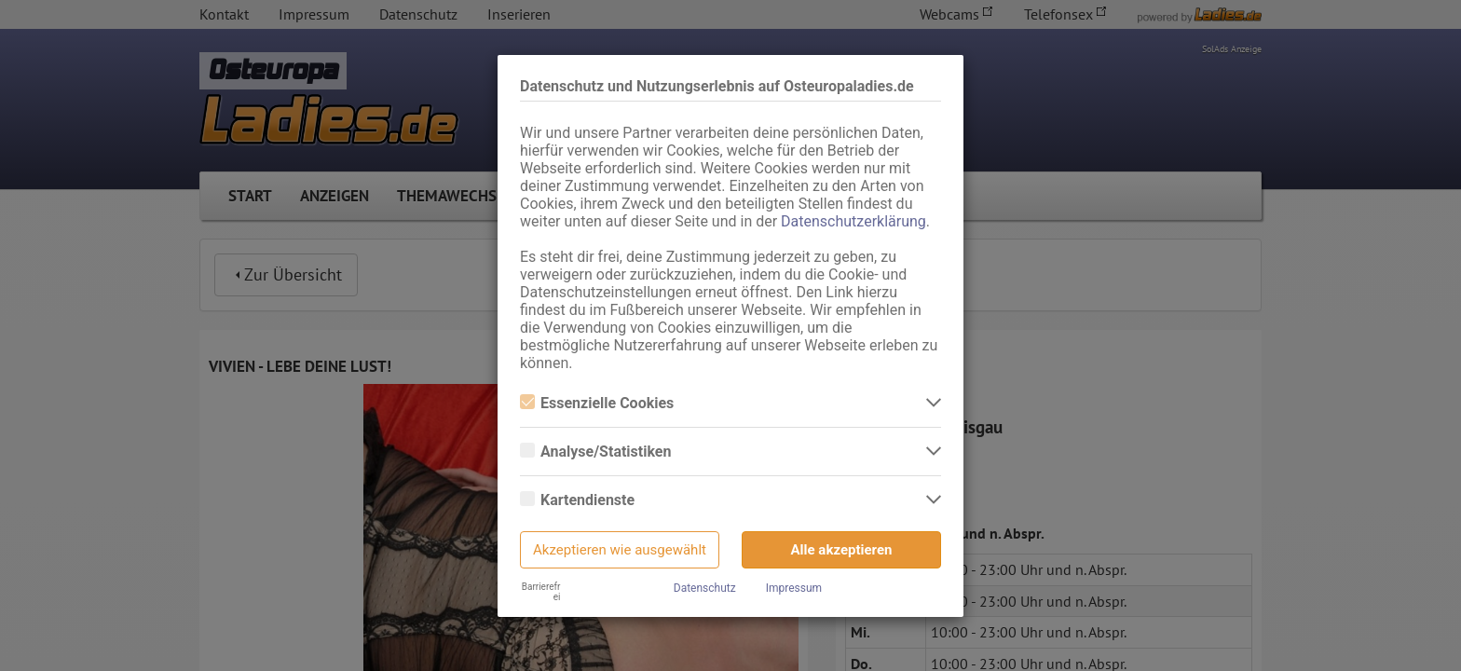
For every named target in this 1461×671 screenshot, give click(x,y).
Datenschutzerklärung (853, 221)
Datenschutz (705, 588)
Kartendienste (577, 500)
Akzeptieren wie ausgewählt (619, 549)
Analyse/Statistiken (595, 451)
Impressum (794, 588)
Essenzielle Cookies (597, 403)
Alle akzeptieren (842, 549)
